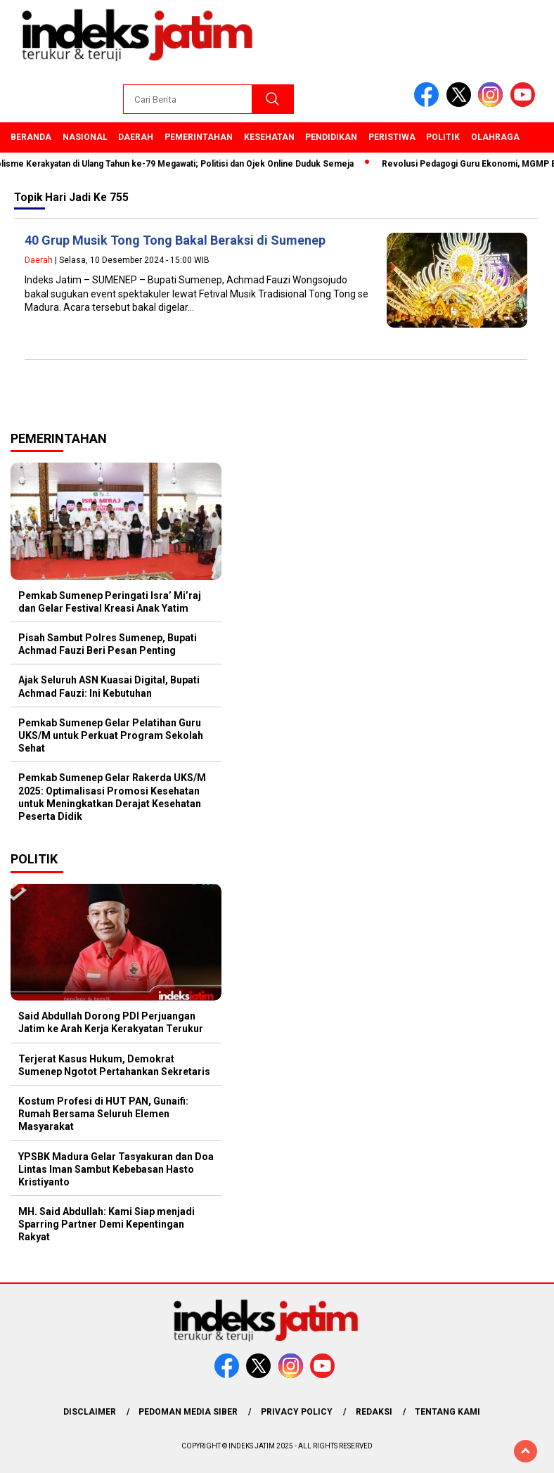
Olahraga (495, 137)
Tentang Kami (447, 1412)
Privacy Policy (297, 1412)
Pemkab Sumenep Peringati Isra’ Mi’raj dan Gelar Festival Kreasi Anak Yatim (109, 602)
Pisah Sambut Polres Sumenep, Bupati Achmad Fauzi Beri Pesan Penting (107, 644)
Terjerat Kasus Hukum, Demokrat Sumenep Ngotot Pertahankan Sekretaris (114, 1065)
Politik (443, 137)
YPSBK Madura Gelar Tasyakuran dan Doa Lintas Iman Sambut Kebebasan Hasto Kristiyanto (116, 1169)
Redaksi (374, 1412)
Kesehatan (269, 137)
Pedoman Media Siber (188, 1412)
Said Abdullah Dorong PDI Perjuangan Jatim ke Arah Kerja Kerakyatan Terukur (110, 1022)
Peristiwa (392, 137)
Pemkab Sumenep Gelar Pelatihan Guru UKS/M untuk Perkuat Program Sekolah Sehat (110, 735)
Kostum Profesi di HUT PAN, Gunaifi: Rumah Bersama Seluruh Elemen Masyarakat (103, 1113)
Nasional (85, 137)
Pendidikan (331, 137)
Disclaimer (89, 1412)
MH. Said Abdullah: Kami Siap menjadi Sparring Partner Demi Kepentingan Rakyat (106, 1224)
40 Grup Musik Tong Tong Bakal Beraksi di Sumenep (175, 240)
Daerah (135, 137)
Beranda (31, 137)
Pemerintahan (199, 137)
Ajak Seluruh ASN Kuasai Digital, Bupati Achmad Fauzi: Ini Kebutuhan (109, 686)
